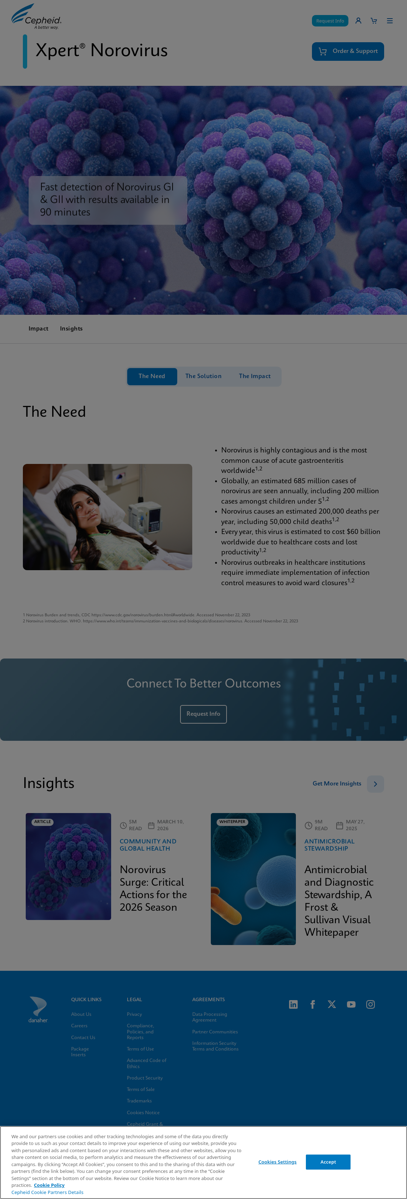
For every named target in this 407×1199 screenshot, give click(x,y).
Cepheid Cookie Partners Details (47, 1192)
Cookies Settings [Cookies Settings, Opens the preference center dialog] (277, 1162)
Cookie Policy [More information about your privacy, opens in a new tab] (49, 1185)
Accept (328, 1162)
